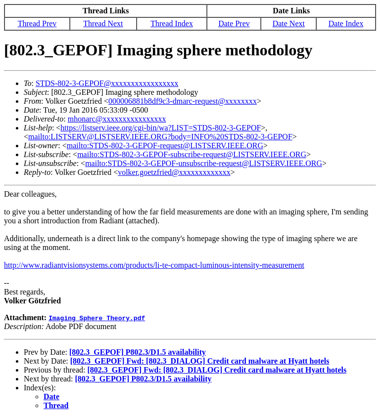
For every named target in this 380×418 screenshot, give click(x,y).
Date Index (346, 23)
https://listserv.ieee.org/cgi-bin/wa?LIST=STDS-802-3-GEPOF (160, 128)
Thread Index (171, 23)
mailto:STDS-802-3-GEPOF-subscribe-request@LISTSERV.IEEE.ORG (191, 154)
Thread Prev (37, 23)
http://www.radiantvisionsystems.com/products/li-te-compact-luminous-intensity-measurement (154, 265)
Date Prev (234, 23)
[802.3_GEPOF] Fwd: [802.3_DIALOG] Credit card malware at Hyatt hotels (200, 361)
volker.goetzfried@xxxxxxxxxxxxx (174, 172)
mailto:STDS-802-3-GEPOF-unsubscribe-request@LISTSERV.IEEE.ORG (203, 163)
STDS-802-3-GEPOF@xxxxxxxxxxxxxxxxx (107, 83)
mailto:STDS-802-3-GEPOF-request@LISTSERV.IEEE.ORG (165, 145)
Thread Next (103, 23)
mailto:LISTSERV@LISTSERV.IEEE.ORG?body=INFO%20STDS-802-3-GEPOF (160, 136)
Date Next (289, 23)
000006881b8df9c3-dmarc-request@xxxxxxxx (182, 101)
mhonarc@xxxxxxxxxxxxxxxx (117, 119)
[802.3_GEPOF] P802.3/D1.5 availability (137, 352)
